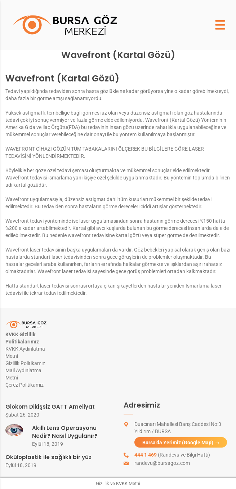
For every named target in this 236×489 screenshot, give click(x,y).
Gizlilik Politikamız (25, 363)
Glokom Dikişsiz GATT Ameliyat (50, 406)
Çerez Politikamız (24, 385)
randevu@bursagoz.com (162, 463)
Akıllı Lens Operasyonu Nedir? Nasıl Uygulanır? (65, 432)
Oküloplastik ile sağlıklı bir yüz (48, 457)
